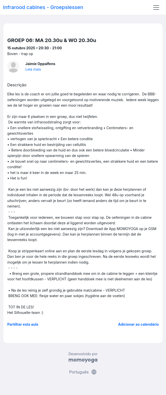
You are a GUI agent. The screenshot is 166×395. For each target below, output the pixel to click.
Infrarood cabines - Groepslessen (43, 7)
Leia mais (33, 69)
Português (83, 372)
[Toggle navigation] (156, 7)
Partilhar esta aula (22, 324)
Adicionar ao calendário (138, 324)
